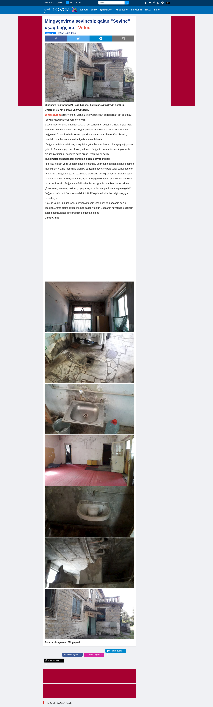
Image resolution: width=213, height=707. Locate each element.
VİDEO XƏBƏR (122, 10)
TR (80, 3)
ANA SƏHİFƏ (48, 3)
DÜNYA (94, 10)
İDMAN (148, 10)
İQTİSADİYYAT (106, 10)
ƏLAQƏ (60, 3)
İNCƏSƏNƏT (136, 10)
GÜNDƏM (84, 10)
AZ (67, 3)
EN (76, 3)
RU (71, 3)
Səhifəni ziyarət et (72, 654)
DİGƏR (157, 10)
